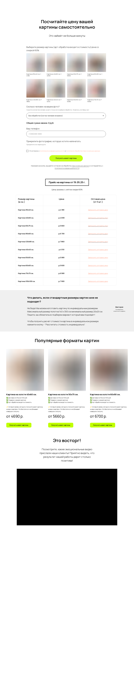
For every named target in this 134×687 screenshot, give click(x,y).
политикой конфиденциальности (67, 168)
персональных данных (80, 166)
